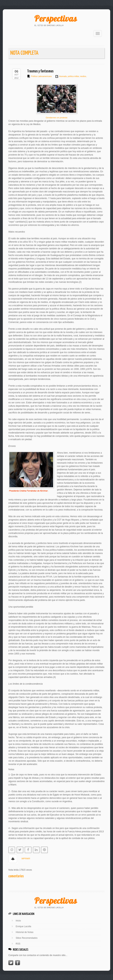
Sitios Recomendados (27, 938)
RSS (18, 943)
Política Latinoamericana (41, 76)
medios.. (83, 76)
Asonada (62, 76)
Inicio (18, 920)
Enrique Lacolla (23, 926)
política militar (73, 76)
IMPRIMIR (25, 859)
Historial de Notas (24, 932)
